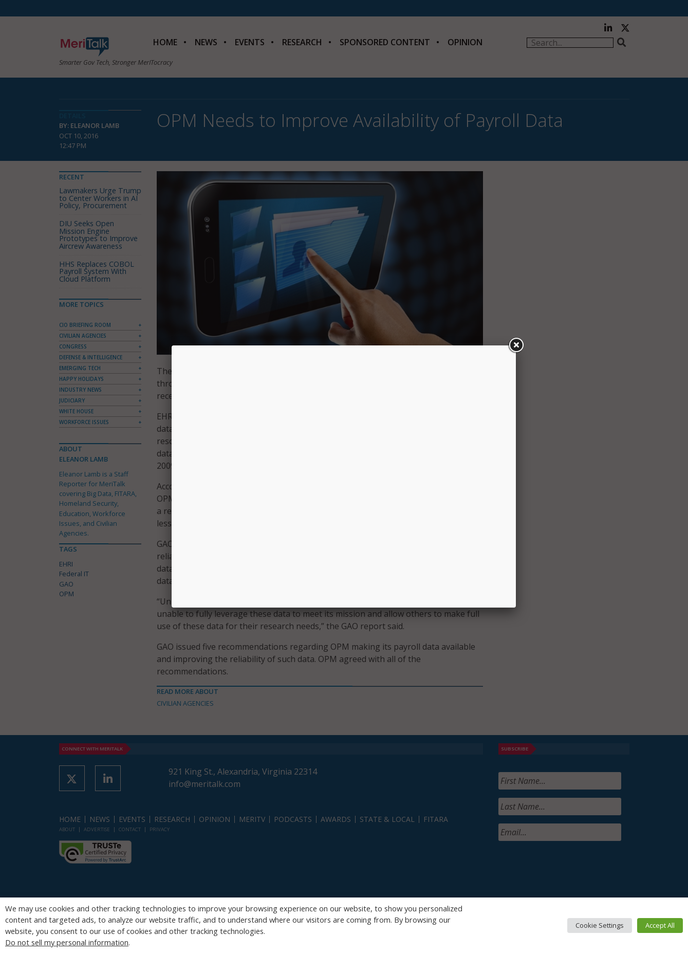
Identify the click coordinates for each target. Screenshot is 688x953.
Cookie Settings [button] (599, 925)
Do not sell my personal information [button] (66, 942)
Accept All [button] (660, 925)
